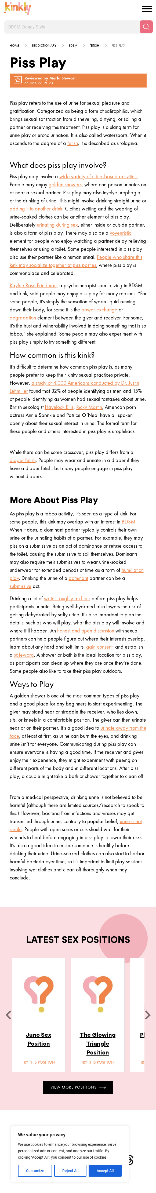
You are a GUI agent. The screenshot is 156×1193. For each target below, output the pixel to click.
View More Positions (78, 1087)
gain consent (99, 646)
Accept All (105, 1171)
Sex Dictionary (43, 45)
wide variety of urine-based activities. (98, 176)
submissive (20, 586)
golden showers (65, 184)
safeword (24, 654)
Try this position (38, 1062)
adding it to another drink (36, 208)
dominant (78, 577)
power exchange (99, 309)
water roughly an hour (67, 598)
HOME (14, 45)
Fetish (94, 45)
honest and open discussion (85, 630)
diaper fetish (23, 460)
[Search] (146, 26)
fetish (72, 143)
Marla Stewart (62, 78)
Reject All (70, 1171)
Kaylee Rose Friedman (33, 285)
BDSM (128, 521)
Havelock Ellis (59, 406)
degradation (23, 317)
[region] (70, 1154)
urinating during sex (57, 224)
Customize (35, 1171)
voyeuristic (120, 232)
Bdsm (72, 45)
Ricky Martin (89, 406)
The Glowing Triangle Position (98, 1044)
